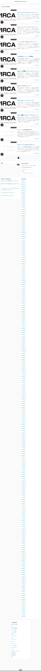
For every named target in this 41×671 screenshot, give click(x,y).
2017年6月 (23, 382)
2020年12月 (23, 301)
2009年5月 (23, 566)
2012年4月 (23, 499)
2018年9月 (23, 353)
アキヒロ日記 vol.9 (4, 192)
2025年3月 (23, 203)
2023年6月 (23, 244)
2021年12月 (23, 278)
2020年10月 (23, 305)
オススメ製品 (13, 631)
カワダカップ (13, 635)
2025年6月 (23, 198)
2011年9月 (23, 512)
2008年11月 (23, 578)
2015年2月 (23, 434)
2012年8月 (23, 491)
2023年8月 (23, 240)
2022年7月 (23, 265)
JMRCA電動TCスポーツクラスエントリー (28, 115)
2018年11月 (23, 349)
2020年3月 (23, 319)
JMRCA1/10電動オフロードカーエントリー (28, 71)
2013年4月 (23, 476)
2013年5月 (23, 474)
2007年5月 (23, 612)
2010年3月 (23, 547)
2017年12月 (23, 370)
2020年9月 (23, 307)
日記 (12, 656)
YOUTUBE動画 (14, 628)
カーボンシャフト (24, 169)
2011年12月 (23, 507)
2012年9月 (23, 489)
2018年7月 (23, 357)
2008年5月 (23, 589)
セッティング (13, 639)
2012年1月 (23, 505)
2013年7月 (23, 470)
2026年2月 (23, 182)
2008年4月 (23, 591)
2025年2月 (23, 205)
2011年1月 (23, 528)
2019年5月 (23, 338)
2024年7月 (23, 219)
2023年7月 (23, 242)
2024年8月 (23, 217)
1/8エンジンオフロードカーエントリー (27, 12)
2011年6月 (23, 518)
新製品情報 (13, 654)
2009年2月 (23, 572)
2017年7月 (23, 380)
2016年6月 (23, 403)
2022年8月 (23, 263)
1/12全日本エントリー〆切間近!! (25, 56)
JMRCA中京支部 (13, 10)
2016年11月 (23, 395)
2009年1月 (23, 574)
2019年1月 (23, 345)
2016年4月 (23, 407)
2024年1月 (23, 230)
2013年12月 (23, 461)
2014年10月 (23, 441)
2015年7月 (23, 424)
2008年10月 (23, 580)
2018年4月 (23, 363)
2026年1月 (23, 184)
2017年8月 (23, 378)
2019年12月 (23, 324)
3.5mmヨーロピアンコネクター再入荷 (28, 165)
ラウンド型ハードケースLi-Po (27, 173)
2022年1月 (23, 276)
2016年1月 (23, 413)
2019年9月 (23, 330)
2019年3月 (23, 342)
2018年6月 (23, 359)
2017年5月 (23, 384)
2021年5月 (23, 292)
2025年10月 (23, 190)
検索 (2, 163)
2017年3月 (23, 388)
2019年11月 (23, 326)
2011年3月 (23, 524)
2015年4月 (23, 430)
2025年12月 (23, 186)
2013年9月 (23, 466)
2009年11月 (23, 555)
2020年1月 (23, 322)
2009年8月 (23, 560)
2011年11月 (23, 509)
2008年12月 (23, 576)
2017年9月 (23, 376)
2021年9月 (23, 284)
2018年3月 (23, 365)
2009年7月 (23, 562)
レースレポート (14, 647)
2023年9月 (23, 238)
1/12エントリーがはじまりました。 (26, 144)
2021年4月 (23, 294)
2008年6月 (23, 587)
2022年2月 (23, 274)
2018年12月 (23, 347)
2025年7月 (23, 196)
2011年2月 (23, 526)
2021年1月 (23, 299)
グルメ (12, 637)
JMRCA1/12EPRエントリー (24, 85)
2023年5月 (23, 246)
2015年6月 (23, 426)
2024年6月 (23, 221)
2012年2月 (23, 503)
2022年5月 (23, 269)
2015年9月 (23, 420)
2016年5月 (23, 405)
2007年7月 (23, 608)
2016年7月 (23, 401)
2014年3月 (23, 455)
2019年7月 (23, 334)
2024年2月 (23, 228)
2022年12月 (23, 255)
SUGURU (16, 180)
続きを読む (37, 21)
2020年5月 (23, 315)
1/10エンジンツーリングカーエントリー (27, 27)
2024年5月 (23, 223)
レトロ (12, 649)
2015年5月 (23, 428)
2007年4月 (23, 614)
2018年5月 (23, 361)
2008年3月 (23, 593)
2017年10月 (23, 374)
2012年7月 (23, 493)
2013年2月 (23, 480)
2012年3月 (23, 501)
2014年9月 (23, 443)
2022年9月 (23, 261)
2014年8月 (23, 445)
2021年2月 (23, 297)
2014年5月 (23, 451)
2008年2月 (23, 595)
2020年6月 (23, 313)
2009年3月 (23, 570)
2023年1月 (23, 253)
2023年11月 (23, 234)
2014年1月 (23, 459)
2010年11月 (23, 532)
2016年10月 (23, 397)
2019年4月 (23, 340)
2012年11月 (23, 486)
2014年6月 (23, 449)
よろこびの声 (13, 645)
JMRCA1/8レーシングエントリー (25, 100)
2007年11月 (23, 601)
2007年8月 (23, 606)
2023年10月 (23, 236)
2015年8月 (23, 422)
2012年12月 (23, 484)
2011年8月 (23, 514)
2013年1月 (23, 482)
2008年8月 (23, 583)
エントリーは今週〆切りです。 (25, 129)
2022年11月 (23, 257)
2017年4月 (23, 386)
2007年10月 (23, 603)
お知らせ (13, 633)
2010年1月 (23, 551)
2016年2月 (23, 411)
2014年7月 (23, 447)
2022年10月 (23, 259)
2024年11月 (23, 211)
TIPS (12, 626)
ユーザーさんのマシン (5, 188)
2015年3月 (23, 432)
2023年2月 (23, 251)
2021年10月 (23, 282)
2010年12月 (23, 530)
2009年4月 (23, 568)
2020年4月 (23, 317)
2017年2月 (23, 390)
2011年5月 (23, 520)
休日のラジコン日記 (15, 651)
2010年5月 (23, 543)
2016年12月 (23, 393)
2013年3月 (23, 478)
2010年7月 (23, 539)
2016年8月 (23, 399)
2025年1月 (23, 207)
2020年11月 (23, 303)
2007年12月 (23, 599)
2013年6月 (23, 472)
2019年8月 (23, 332)
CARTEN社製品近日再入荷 (26, 167)
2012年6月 (23, 495)
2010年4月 (23, 545)
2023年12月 (23, 232)
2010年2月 (23, 549)
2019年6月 (23, 336)
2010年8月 (23, 537)
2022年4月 (23, 271)
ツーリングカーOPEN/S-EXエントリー (27, 41)
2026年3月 (23, 180)
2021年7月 (23, 288)
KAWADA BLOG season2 (20, 1)
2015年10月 (23, 418)
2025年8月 (23, 194)
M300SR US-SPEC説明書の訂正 (7, 180)
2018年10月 (23, 351)
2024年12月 (23, 209)
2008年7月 (23, 585)
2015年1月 (23, 436)
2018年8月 (23, 355)
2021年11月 (23, 280)
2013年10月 (23, 464)
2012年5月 (23, 497)
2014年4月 (23, 453)
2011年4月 (23, 522)
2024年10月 (23, 213)
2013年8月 (23, 468)
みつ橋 (22, 171)
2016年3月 (23, 409)
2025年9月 (23, 192)
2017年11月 (23, 372)
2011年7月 (23, 516)
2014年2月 (23, 457)
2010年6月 (23, 541)
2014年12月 (23, 438)
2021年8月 (23, 286)
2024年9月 (23, 215)
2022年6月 (23, 267)
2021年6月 (23, 290)
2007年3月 (23, 616)
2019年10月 (23, 328)
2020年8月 (23, 309)
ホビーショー (13, 643)
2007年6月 (23, 610)
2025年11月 (23, 188)
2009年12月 (23, 553)
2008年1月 (23, 597)
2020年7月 (23, 311)
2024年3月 (23, 226)
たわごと (13, 641)
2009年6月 (23, 564)
